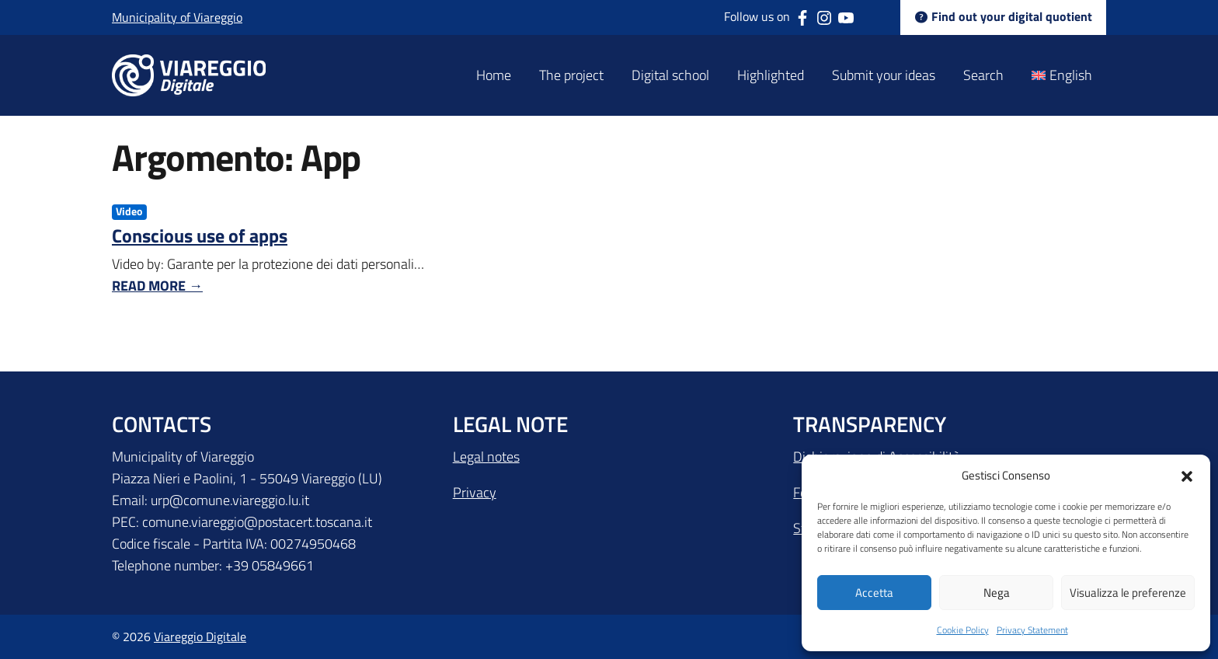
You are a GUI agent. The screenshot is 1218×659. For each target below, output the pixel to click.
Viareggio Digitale (200, 636)
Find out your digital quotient (1003, 17)
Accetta (874, 592)
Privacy (474, 492)
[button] (1187, 475)
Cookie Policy (963, 629)
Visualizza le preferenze (1128, 592)
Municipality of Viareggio (177, 17)
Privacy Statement (1032, 629)
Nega (996, 592)
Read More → (157, 285)
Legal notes (486, 456)
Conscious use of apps (199, 235)
